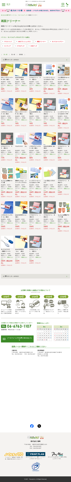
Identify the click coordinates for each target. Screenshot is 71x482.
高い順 (13, 54)
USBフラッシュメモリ (24, 41)
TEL (67, 6)
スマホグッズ (20, 46)
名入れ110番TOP (6, 15)
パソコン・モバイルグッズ (19, 15)
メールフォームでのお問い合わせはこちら (19, 339)
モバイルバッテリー (57, 41)
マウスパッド (8, 41)
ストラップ (7, 46)
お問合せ (63, 6)
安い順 (5, 54)
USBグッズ (33, 46)
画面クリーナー (41, 41)
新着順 (21, 54)
